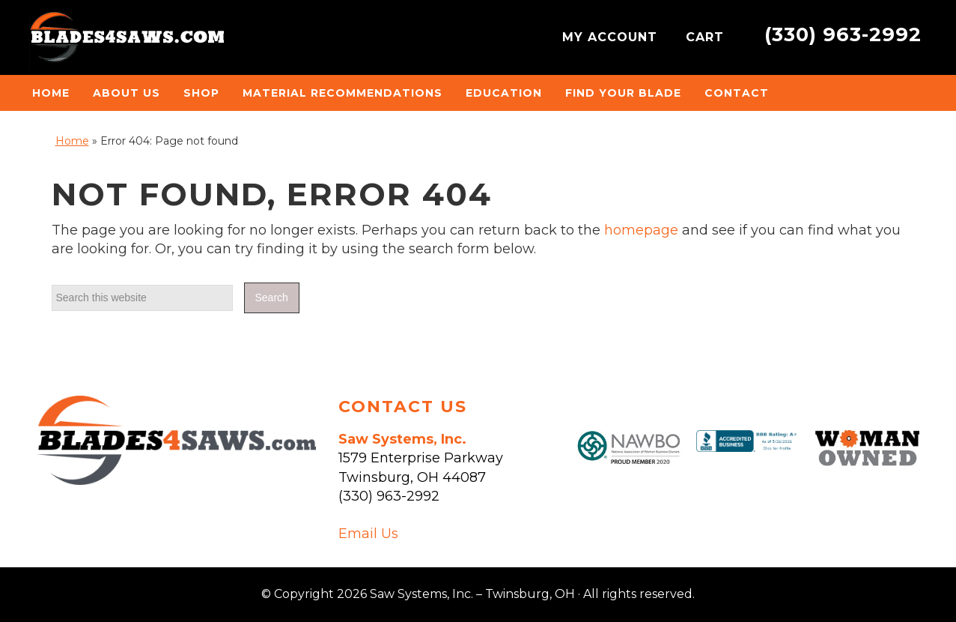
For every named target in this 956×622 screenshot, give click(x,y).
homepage (641, 230)
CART (707, 37)
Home (72, 141)
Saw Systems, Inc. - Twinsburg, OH (126, 41)
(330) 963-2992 (843, 34)
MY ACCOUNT (612, 37)
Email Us (368, 533)
